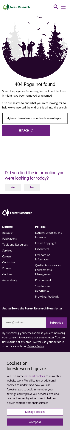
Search (26, 130)
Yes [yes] (13, 187)
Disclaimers (42, 249)
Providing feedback (47, 296)
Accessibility (9, 280)
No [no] (32, 187)
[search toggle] (56, 6)
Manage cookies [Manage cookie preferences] (35, 411)
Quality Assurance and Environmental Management (48, 270)
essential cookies (34, 376)
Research (7, 232)
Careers (7, 256)
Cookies (7, 274)
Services (7, 250)
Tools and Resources (15, 244)
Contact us (8, 262)
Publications (9, 238)
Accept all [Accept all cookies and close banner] (35, 422)
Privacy (6, 268)
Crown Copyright (45, 243)
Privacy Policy (35, 346)
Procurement (43, 280)
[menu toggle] (63, 6)
